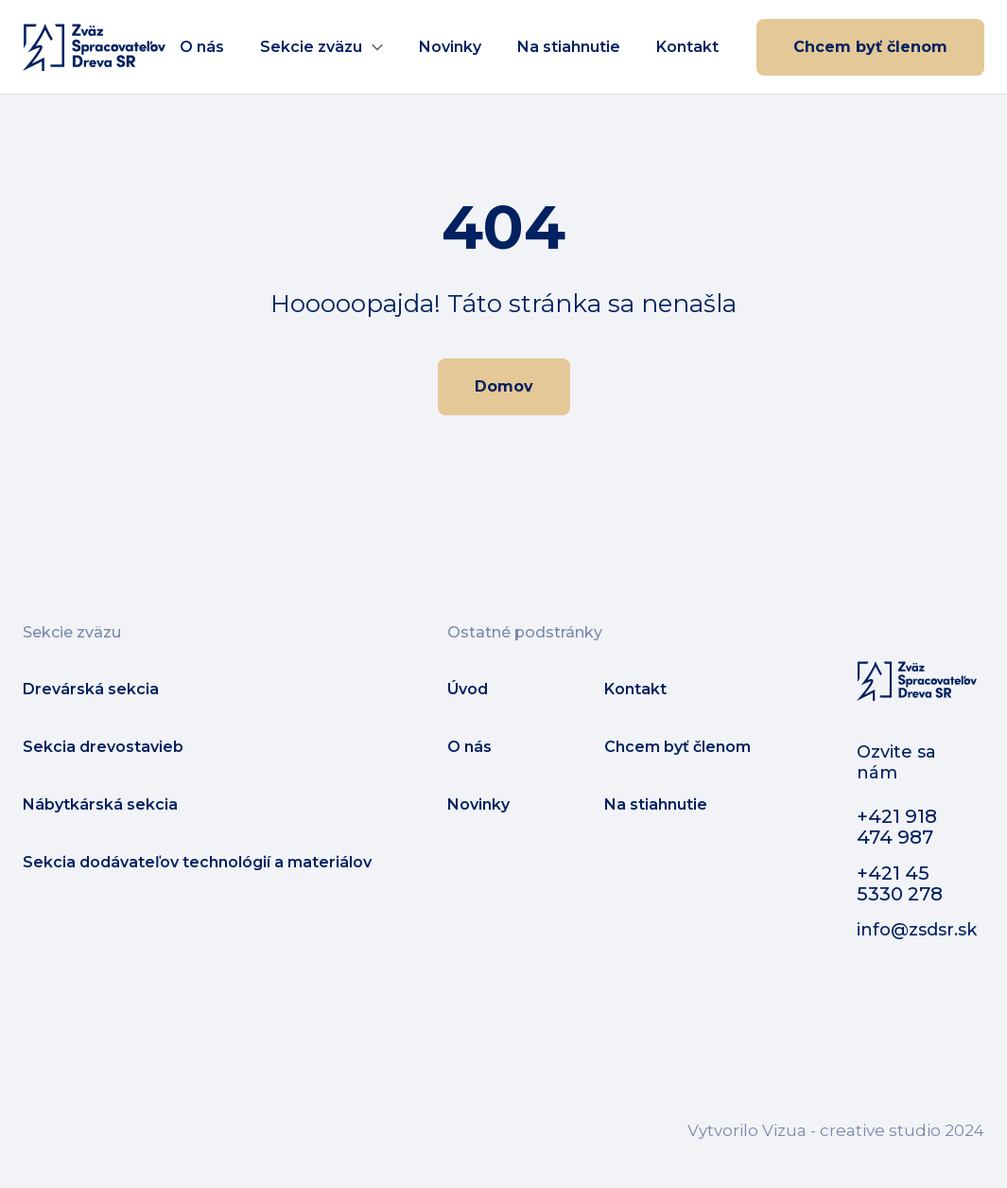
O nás (202, 47)
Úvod (467, 689)
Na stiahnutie (568, 47)
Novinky (450, 47)
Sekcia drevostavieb (103, 747)
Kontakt (687, 47)
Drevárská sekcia (91, 689)
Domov (504, 386)
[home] (94, 47)
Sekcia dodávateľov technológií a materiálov (197, 862)
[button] (321, 47)
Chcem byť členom (870, 47)
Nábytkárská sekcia (100, 804)
